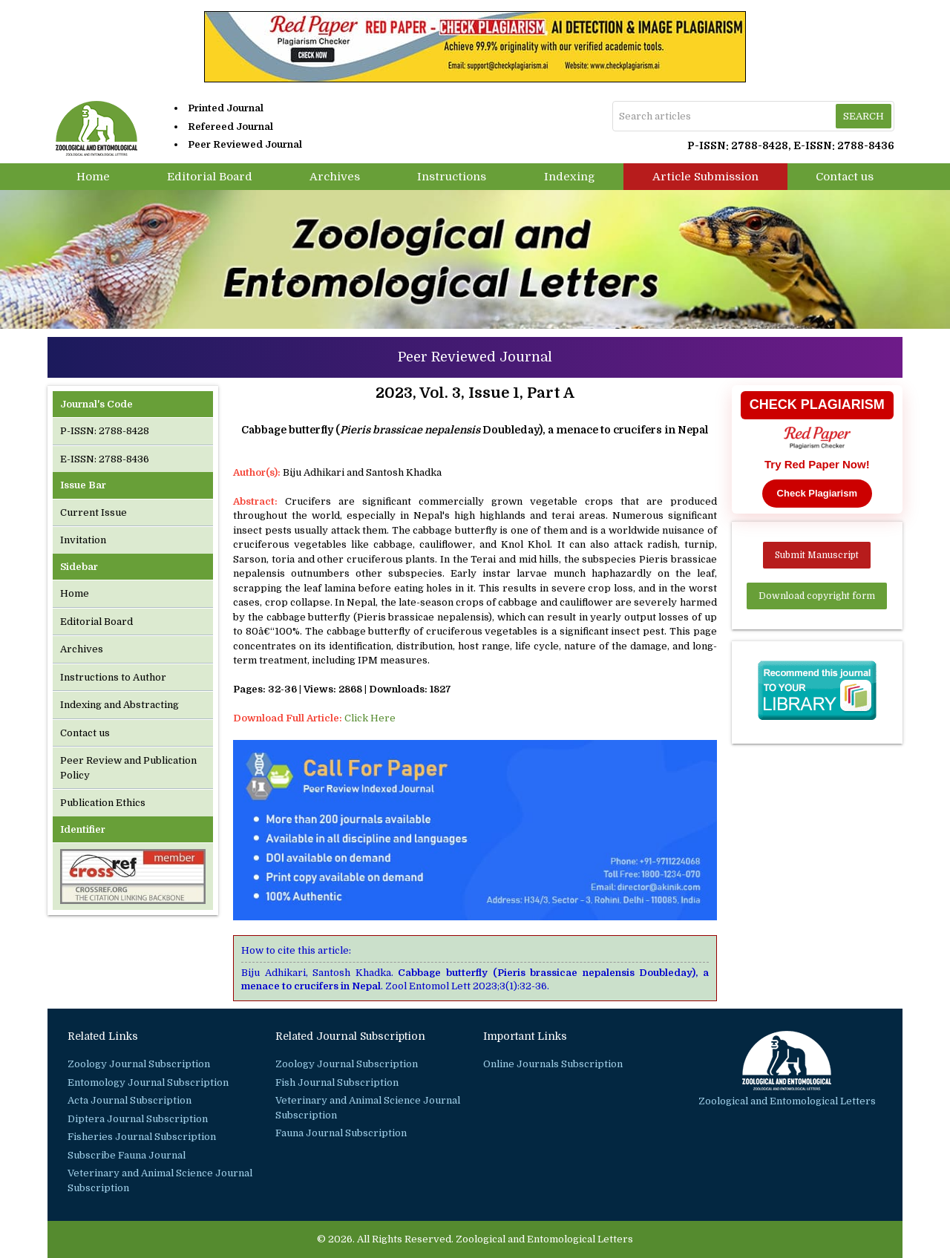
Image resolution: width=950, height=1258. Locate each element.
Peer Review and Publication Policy (128, 768)
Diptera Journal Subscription (138, 1118)
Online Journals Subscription (553, 1063)
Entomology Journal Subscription (148, 1082)
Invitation (83, 540)
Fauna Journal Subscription (341, 1133)
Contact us (845, 176)
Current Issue (93, 512)
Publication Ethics (102, 802)
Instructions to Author (113, 677)
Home (93, 176)
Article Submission (705, 176)
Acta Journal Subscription (129, 1100)
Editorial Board (209, 176)
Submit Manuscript (817, 555)
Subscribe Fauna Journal (127, 1155)
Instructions (451, 176)
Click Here (370, 718)
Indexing (569, 176)
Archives (334, 176)
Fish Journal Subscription (337, 1082)
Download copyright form (817, 596)
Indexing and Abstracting (119, 704)
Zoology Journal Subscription (139, 1063)
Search (863, 116)
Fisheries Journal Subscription (142, 1136)
